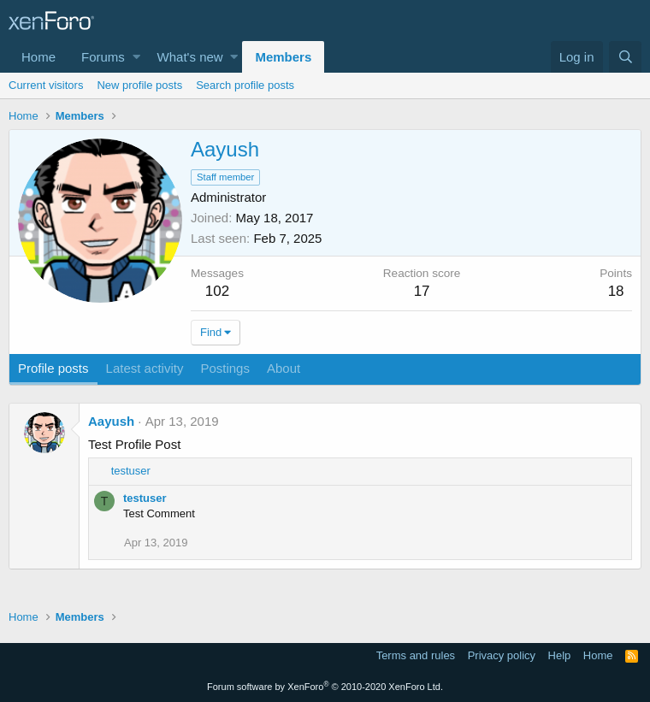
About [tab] (283, 368)
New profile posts (139, 85)
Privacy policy (501, 655)
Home (38, 57)
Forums (103, 57)
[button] (136, 57)
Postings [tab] (225, 368)
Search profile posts (245, 85)
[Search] (625, 57)
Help (559, 655)
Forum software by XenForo (325, 686)
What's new (190, 57)
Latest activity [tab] (145, 368)
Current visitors (46, 85)
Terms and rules (415, 655)
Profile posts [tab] (53, 368)
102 (217, 291)
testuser (145, 498)
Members (283, 57)
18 (616, 291)
